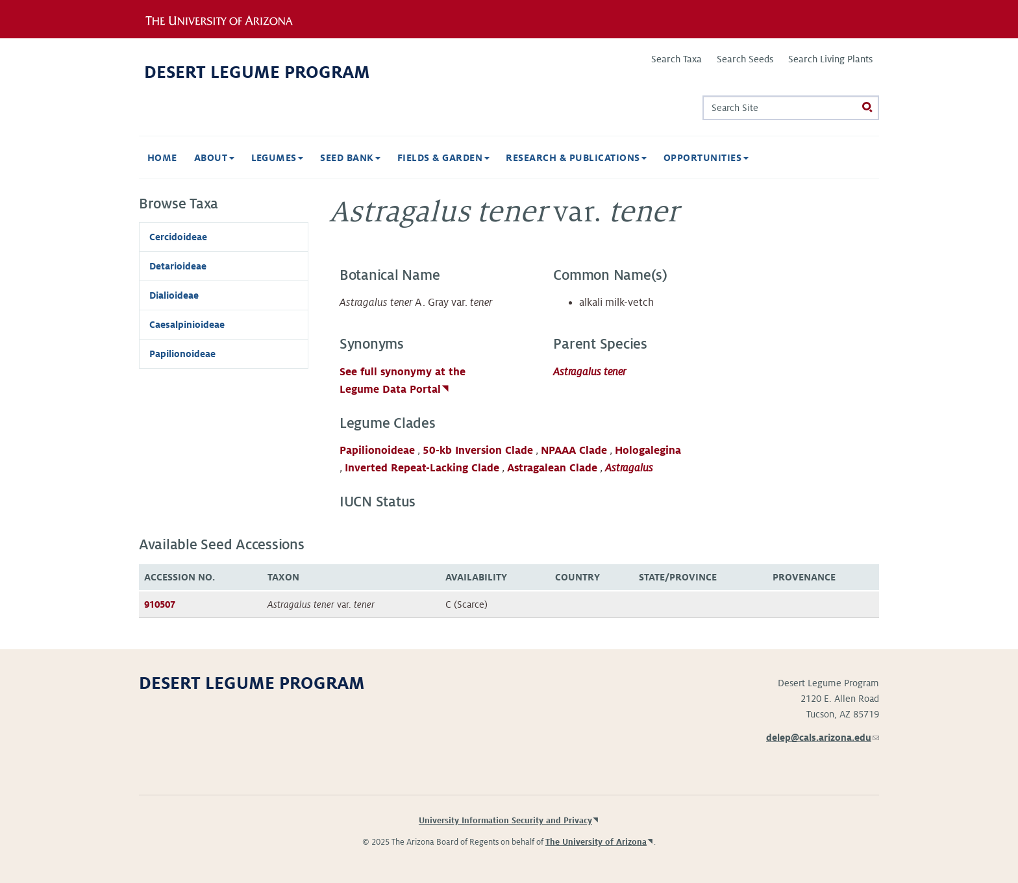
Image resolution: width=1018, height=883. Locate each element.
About (214, 158)
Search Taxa (676, 59)
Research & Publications (576, 158)
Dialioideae (174, 295)
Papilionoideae (377, 450)
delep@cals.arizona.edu (822, 737)
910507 (159, 604)
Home (162, 158)
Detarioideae (177, 266)
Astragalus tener (589, 372)
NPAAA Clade (574, 450)
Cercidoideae (178, 237)
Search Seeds (745, 59)
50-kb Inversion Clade (478, 450)
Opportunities (706, 158)
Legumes (277, 158)
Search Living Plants (830, 59)
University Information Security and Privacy (505, 820)
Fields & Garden (443, 158)
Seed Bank (350, 158)
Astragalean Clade (552, 468)
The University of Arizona (596, 842)
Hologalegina (648, 450)
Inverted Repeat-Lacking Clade (422, 468)
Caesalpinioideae (187, 324)
